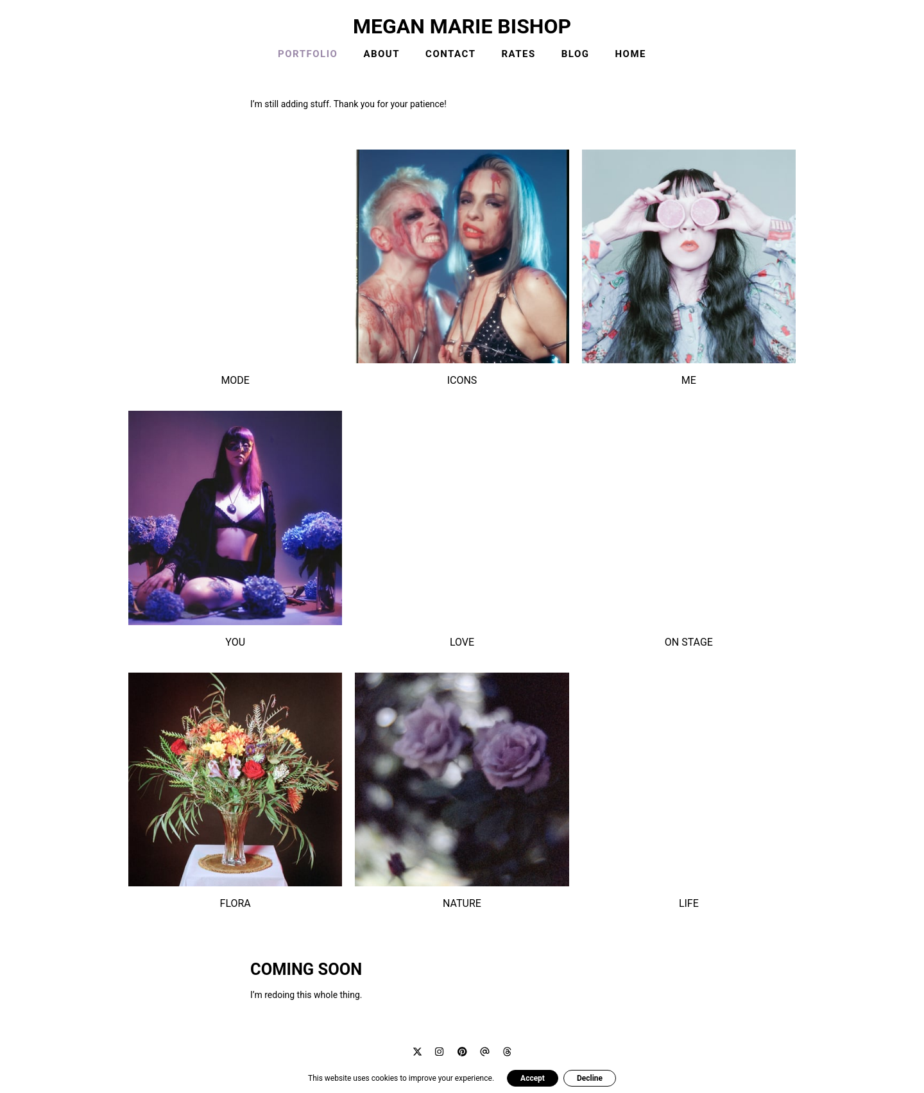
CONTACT (450, 54)
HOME (631, 54)
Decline (590, 1078)
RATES (518, 54)
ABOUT (381, 54)
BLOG (575, 54)
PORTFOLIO (308, 54)
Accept (532, 1078)
